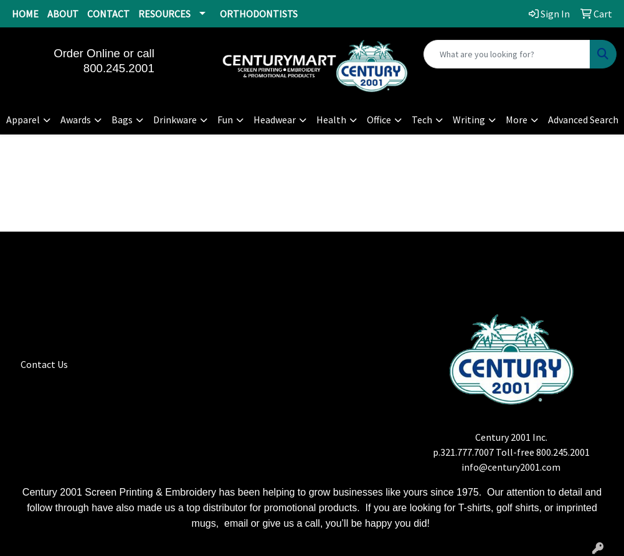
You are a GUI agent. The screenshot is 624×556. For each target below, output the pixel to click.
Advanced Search (583, 119)
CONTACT (108, 13)
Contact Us (44, 364)
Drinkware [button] (175, 119)
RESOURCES (164, 13)
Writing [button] (469, 119)
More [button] (516, 119)
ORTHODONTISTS (259, 13)
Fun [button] (225, 119)
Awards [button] (75, 119)
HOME (25, 13)
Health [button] (331, 119)
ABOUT (62, 13)
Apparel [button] (23, 119)
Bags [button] (122, 119)
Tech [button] (422, 119)
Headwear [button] (274, 119)
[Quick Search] (506, 54)
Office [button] (379, 119)
